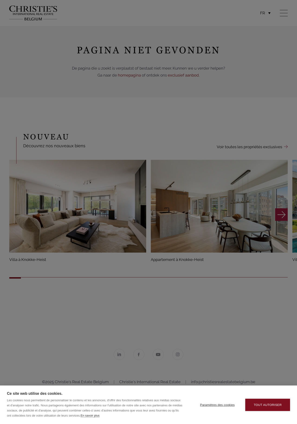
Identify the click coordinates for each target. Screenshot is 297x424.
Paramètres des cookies (217, 405)
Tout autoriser (268, 405)
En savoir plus (90, 415)
